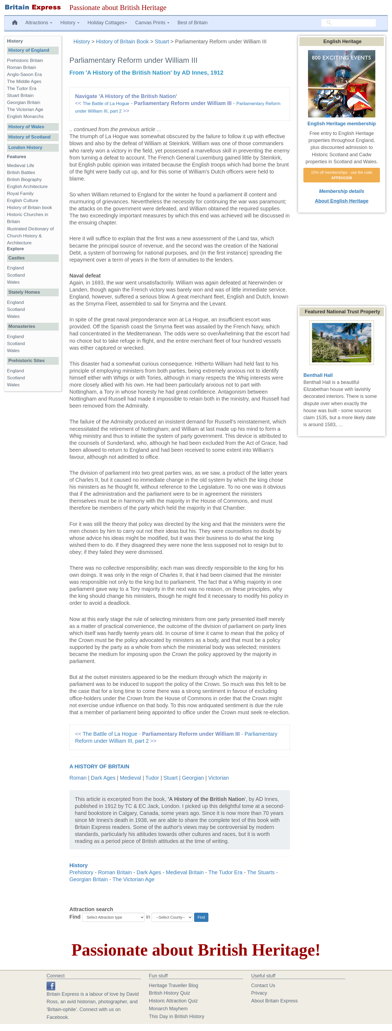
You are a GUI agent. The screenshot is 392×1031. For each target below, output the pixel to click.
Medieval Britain (185, 872)
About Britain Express (274, 1001)
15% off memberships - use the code (342, 175)
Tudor (152, 778)
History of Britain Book (122, 41)
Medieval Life (20, 165)
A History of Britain (99, 766)
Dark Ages (103, 778)
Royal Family (20, 193)
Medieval (130, 778)
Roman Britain (115, 872)
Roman (78, 778)
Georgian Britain (88, 879)
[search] (348, 23)
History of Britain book (29, 207)
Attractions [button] (38, 22)
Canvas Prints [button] (152, 22)
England (15, 267)
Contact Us (263, 985)
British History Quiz (169, 993)
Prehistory (81, 872)
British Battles (21, 172)
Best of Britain (192, 22)
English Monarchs (25, 116)
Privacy (259, 993)
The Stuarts (261, 872)
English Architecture (27, 186)
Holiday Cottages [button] (107, 22)
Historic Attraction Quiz (173, 1001)
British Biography (24, 179)
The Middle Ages (24, 81)
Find (75, 917)
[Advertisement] (32, 479)
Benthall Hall (318, 375)
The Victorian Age (134, 879)
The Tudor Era (225, 872)
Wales (13, 282)
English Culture (22, 200)
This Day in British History (176, 1016)
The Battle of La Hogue (106, 103)
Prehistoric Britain (25, 60)
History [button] (69, 22)
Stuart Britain (20, 95)
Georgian (193, 778)
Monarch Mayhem (168, 1008)
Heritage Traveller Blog (173, 985)
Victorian (218, 778)
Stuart (162, 41)
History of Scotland (29, 137)
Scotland (16, 275)
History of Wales (26, 126)
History (83, 41)
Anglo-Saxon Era (24, 74)
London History (25, 147)
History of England (28, 50)
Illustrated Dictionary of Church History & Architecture (30, 235)
